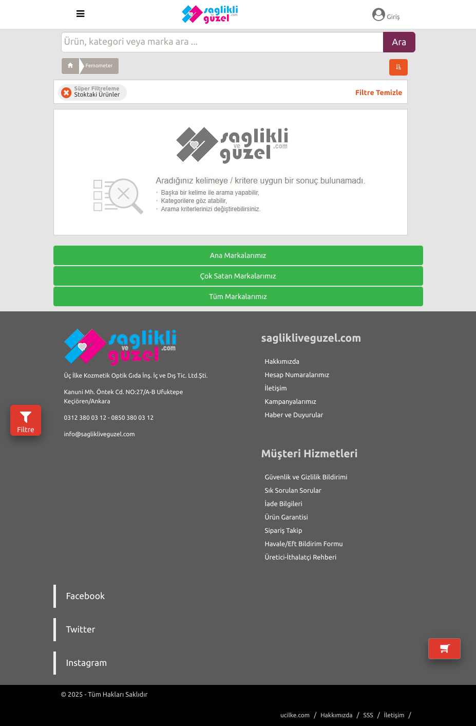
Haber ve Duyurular (294, 415)
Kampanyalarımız (290, 401)
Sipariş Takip (283, 530)
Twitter (81, 630)
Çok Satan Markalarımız (238, 276)
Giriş (385, 14)
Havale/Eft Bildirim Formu (304, 544)
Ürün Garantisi (286, 517)
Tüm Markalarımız (238, 296)
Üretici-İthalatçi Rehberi (301, 557)
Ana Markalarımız (238, 255)
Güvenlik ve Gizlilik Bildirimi (306, 477)
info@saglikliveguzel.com (99, 434)
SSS (368, 715)
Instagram (86, 663)
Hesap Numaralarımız (297, 375)
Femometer (99, 65)
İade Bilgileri (283, 504)
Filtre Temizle (378, 92)
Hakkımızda (282, 361)
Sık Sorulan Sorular (293, 490)
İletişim (276, 388)
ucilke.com (295, 715)
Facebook (85, 596)
